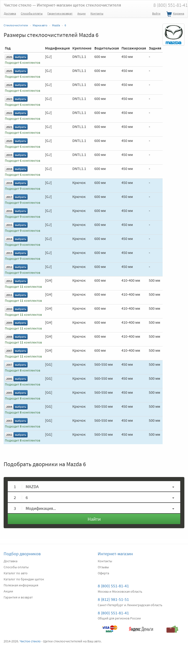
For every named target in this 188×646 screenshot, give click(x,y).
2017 (9, 197)
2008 (9, 336)
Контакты (96, 13)
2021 (9, 127)
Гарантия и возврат (60, 13)
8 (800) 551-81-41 (113, 586)
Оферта (103, 573)
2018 (9, 169)
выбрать (20, 57)
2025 (9, 71)
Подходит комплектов (22, 63)
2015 (9, 225)
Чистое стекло (62, 5)
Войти (156, 13)
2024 (9, 85)
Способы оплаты (32, 13)
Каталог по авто (16, 573)
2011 (9, 295)
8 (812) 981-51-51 (113, 599)
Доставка (10, 13)
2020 (9, 141)
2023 (9, 99)
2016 (9, 211)
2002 (9, 434)
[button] (94, 486)
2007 (9, 350)
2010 (9, 309)
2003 (9, 420)
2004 (9, 406)
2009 (9, 322)
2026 (9, 57)
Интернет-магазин (115, 553)
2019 (9, 155)
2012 (9, 267)
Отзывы (103, 567)
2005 (9, 392)
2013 (9, 253)
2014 (9, 239)
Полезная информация (21, 585)
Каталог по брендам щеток (24, 579)
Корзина (174, 14)
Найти (94, 519)
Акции (81, 13)
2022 (9, 113)
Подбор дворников (22, 553)
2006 (9, 378)
